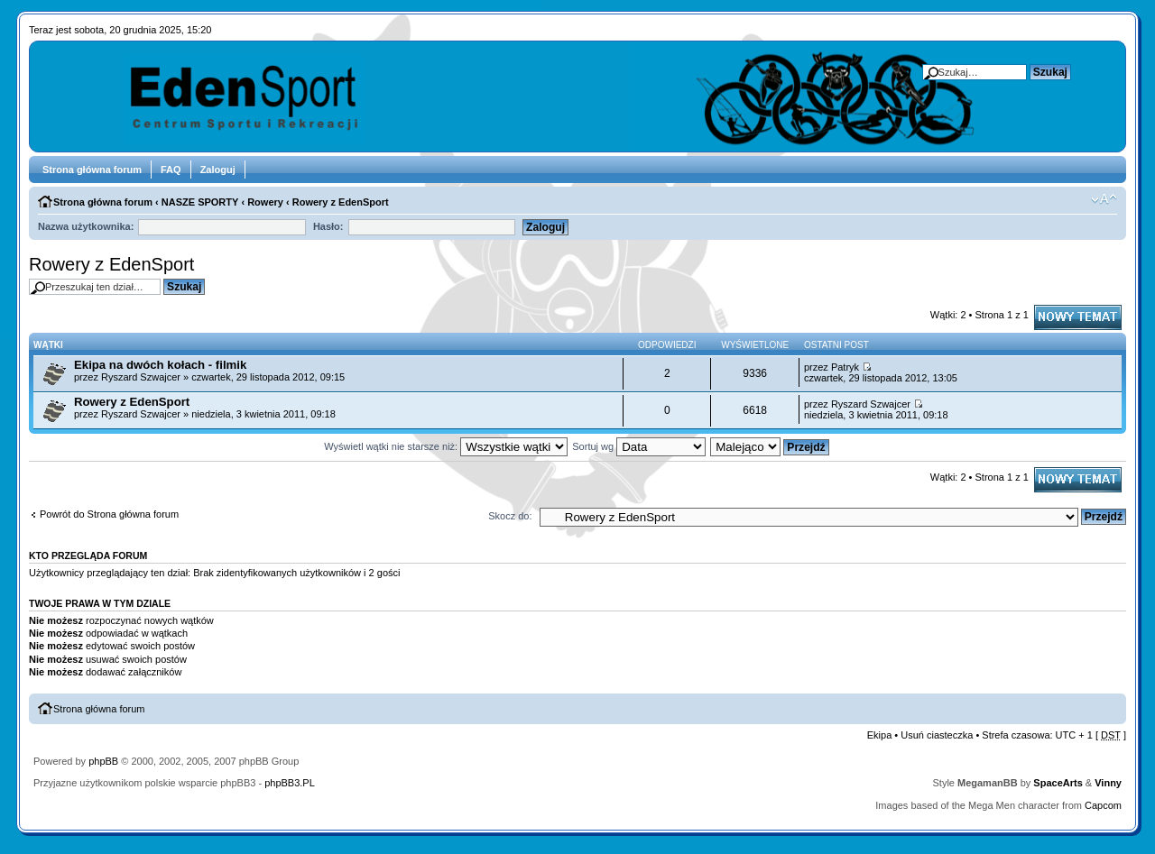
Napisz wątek (1078, 317)
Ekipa (879, 735)
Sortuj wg (639, 446)
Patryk (845, 367)
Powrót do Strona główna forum (109, 514)
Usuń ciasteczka (937, 735)
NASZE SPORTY (200, 202)
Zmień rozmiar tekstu (1104, 199)
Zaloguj (218, 169)
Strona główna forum (92, 169)
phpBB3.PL (289, 782)
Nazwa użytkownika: (86, 226)
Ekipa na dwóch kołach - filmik (160, 365)
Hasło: (328, 226)
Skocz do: (509, 515)
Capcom (1103, 805)
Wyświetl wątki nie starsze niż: (446, 446)
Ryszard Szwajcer (140, 377)
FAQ (171, 169)
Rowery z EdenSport (340, 202)
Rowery (265, 202)
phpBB (103, 761)
